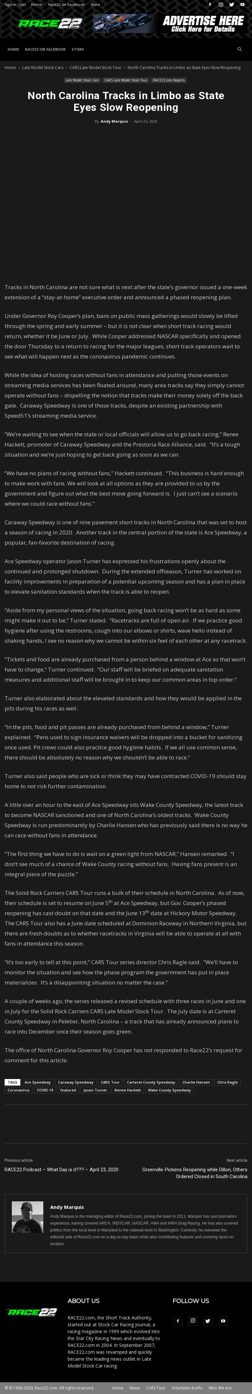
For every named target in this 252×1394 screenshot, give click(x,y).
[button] (239, 49)
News (135, 1388)
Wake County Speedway (169, 1090)
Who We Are (220, 1388)
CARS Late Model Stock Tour (95, 67)
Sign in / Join (15, 4)
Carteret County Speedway (151, 1082)
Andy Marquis (114, 121)
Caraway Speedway (76, 1082)
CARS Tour (110, 1082)
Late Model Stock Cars (42, 67)
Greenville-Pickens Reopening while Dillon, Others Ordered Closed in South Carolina (194, 1173)
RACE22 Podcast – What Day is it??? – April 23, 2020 (61, 1170)
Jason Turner (95, 1090)
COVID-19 (45, 1090)
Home (36, 4)
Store (95, 4)
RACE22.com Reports (169, 80)
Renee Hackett (128, 1090)
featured (68, 1090)
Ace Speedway (38, 1082)
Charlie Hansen (196, 1082)
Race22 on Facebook (66, 4)
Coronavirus (19, 1090)
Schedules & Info (187, 1388)
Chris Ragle (227, 1082)
